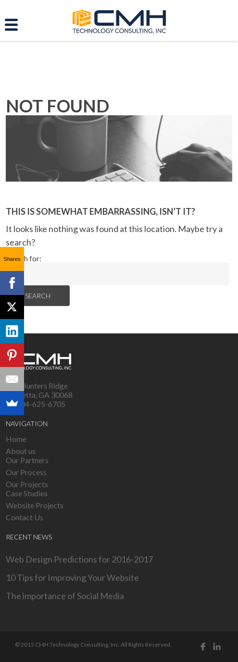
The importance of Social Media (65, 595)
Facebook (203, 646)
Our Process (26, 472)
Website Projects (34, 505)
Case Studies (27, 493)
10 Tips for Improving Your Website (72, 577)
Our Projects (27, 484)
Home (16, 438)
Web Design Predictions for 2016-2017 (79, 559)
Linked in (217, 646)
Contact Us (24, 517)
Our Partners (27, 460)
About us (21, 450)
